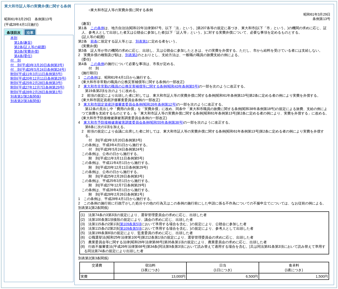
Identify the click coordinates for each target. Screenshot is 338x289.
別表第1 (141, 41)
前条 (93, 41)
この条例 (97, 28)
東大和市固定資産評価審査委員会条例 (130, 104)
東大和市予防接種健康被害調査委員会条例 (133, 122)
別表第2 (131, 55)
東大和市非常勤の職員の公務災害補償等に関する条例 (141, 86)
